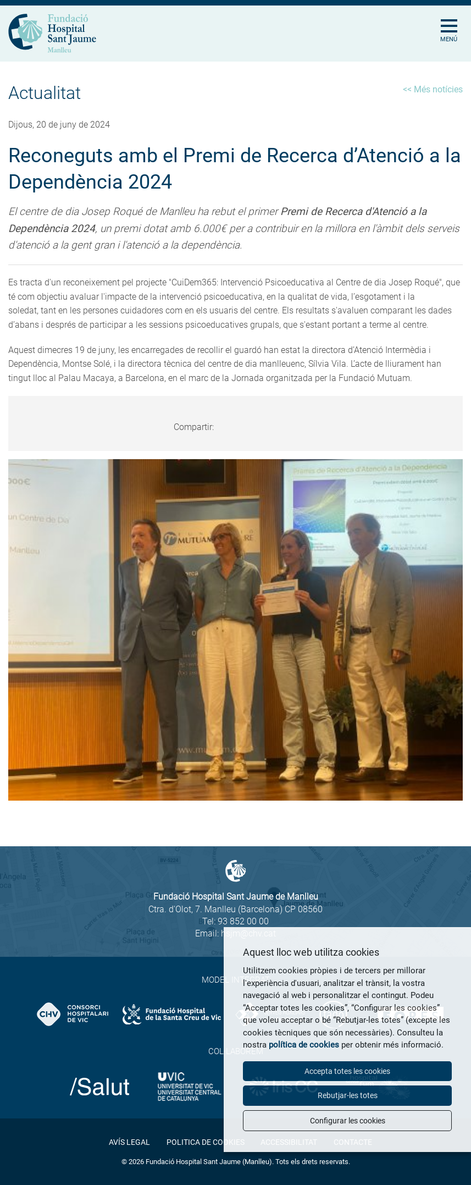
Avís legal (129, 1142)
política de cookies (304, 1045)
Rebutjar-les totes (348, 1095)
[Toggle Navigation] (453, 19)
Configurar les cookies (347, 1120)
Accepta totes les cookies (347, 1071)
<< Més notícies (433, 89)
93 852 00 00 (243, 921)
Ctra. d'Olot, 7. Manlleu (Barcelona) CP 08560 (235, 909)
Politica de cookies (206, 1142)
